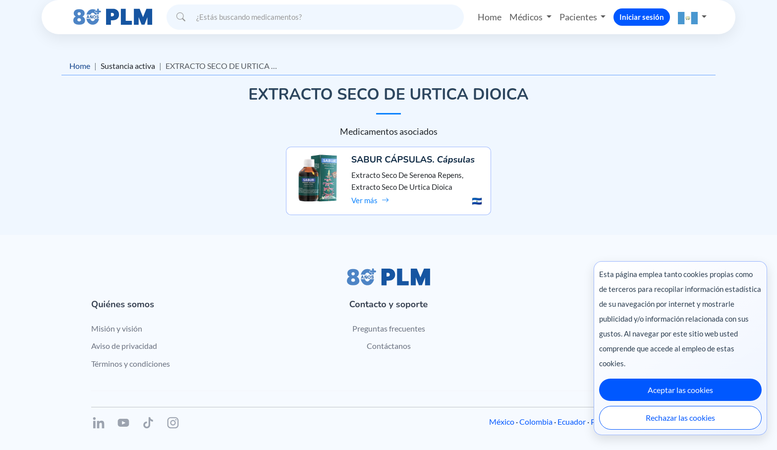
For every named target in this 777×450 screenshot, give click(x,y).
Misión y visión (116, 328)
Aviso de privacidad (124, 345)
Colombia (536, 421)
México (501, 421)
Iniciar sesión (641, 16)
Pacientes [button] (579, 16)
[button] (692, 17)
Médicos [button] (526, 16)
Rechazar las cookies (680, 417)
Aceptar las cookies (680, 389)
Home (489, 16)
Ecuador (571, 421)
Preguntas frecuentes (388, 328)
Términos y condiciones (130, 363)
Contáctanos (389, 345)
